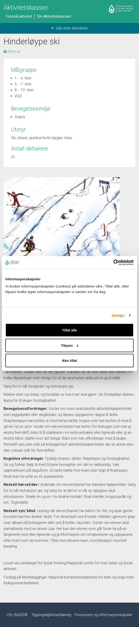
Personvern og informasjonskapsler (103, 615)
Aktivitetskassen (26, 7)
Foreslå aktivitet (19, 16)
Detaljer (118, 315)
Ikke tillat (69, 360)
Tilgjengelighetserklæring (51, 615)
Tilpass (69, 345)
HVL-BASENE (17, 615)
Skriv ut (11, 51)
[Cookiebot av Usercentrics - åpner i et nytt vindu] (113, 263)
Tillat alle (69, 330)
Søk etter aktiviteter (69, 28)
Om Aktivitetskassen (54, 16)
